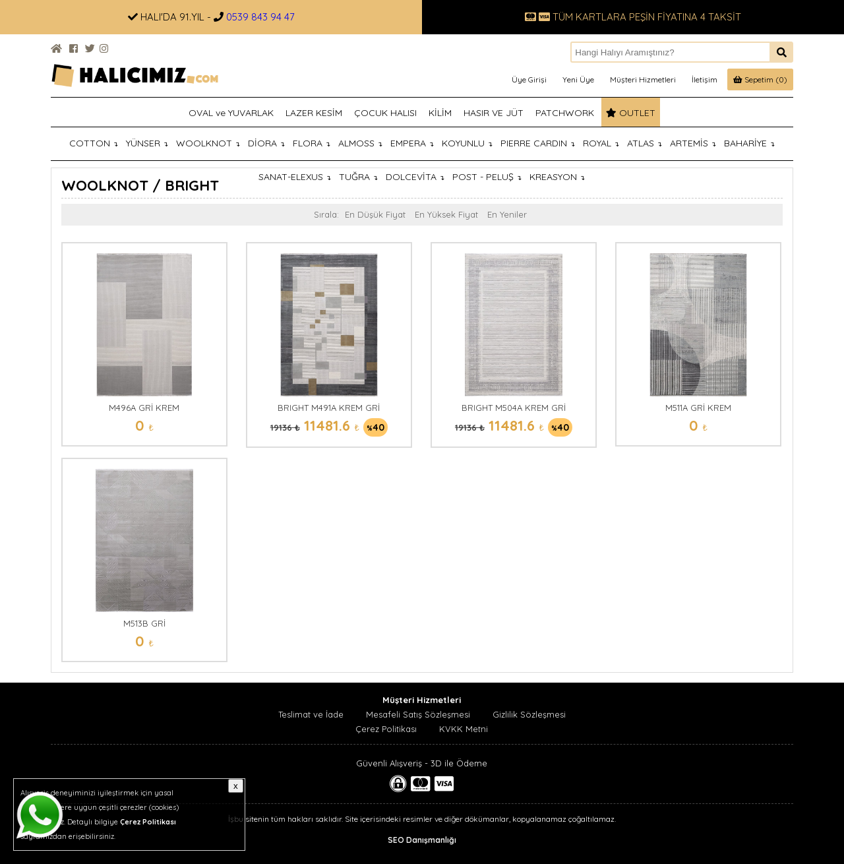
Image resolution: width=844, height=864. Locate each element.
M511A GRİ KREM (698, 407)
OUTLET (630, 113)
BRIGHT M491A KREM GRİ (329, 407)
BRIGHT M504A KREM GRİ (514, 407)
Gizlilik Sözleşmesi (529, 714)
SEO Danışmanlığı (422, 840)
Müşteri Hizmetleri (643, 79)
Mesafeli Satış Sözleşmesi (418, 714)
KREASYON (557, 177)
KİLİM (440, 113)
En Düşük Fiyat (375, 214)
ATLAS (644, 143)
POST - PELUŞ (487, 177)
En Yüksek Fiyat (446, 214)
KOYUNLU (467, 143)
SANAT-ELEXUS (294, 177)
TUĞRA (358, 177)
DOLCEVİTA (415, 177)
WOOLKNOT (208, 143)
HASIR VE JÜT (494, 113)
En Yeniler (507, 214)
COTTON (93, 143)
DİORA (266, 143)
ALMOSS (360, 143)
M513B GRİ (144, 623)
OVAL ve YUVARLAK (231, 113)
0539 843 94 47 (260, 17)
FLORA (311, 143)
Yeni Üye (578, 79)
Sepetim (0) (760, 79)
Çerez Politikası (386, 729)
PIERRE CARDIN (537, 143)
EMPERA (412, 143)
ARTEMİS (693, 143)
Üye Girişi (529, 79)
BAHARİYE (749, 143)
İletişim (704, 79)
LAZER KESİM (314, 113)
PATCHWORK (564, 113)
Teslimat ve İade (311, 714)
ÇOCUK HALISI (385, 113)
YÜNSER (147, 143)
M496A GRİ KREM (144, 407)
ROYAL (601, 143)
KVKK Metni (463, 729)
